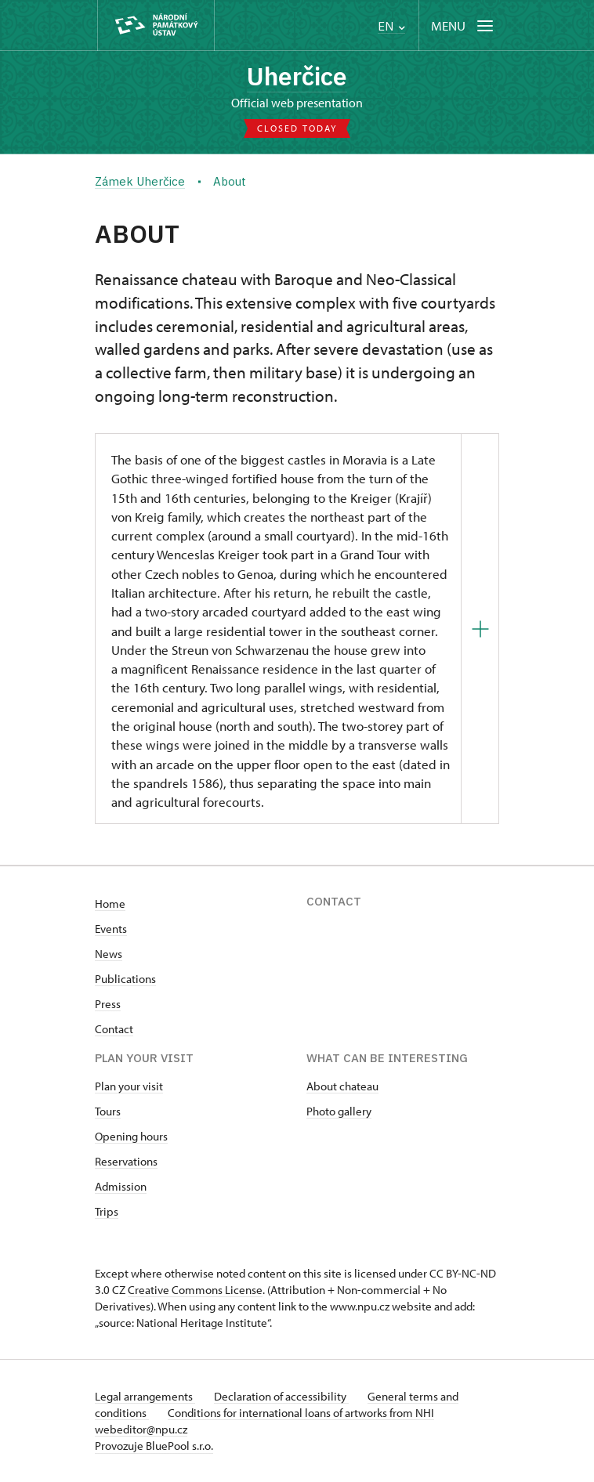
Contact (114, 1028)
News (108, 953)
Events (111, 928)
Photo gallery (338, 1111)
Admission (121, 1186)
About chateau (342, 1086)
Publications (125, 978)
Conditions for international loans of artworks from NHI (301, 1412)
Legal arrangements (145, 1396)
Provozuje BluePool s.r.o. (154, 1445)
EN (391, 26)
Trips (106, 1211)
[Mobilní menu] (463, 25)
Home (110, 903)
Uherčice (297, 76)
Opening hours (131, 1136)
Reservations (126, 1161)
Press (108, 1003)
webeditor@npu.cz (141, 1429)
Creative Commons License (195, 1289)
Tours (108, 1111)
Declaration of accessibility (281, 1396)
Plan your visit (129, 1086)
